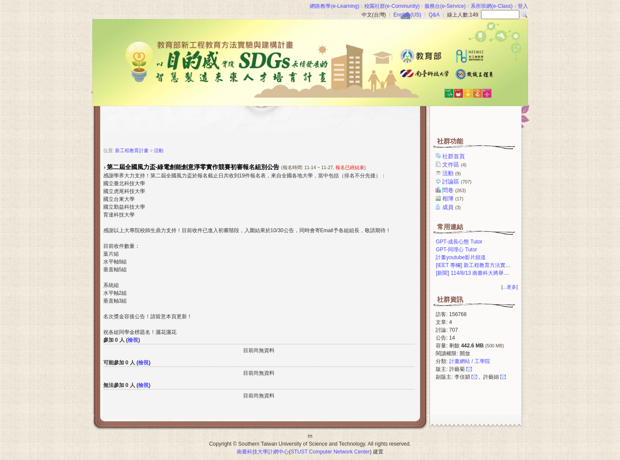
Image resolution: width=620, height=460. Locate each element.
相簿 (453, 198)
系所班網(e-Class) (492, 6)
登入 (523, 6)
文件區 (455, 164)
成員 (452, 207)
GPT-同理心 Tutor (456, 250)
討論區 (457, 181)
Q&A (434, 15)
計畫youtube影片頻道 (461, 257)
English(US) (407, 15)
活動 (452, 173)
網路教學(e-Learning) (334, 6)
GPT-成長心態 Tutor (459, 242)
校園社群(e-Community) (392, 6)
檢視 (133, 340)
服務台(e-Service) (445, 6)
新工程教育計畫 (132, 150)
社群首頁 (454, 156)
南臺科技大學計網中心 (263, 452)
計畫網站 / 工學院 (469, 361)
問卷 (454, 190)
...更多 (509, 287)
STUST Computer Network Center (330, 452)
